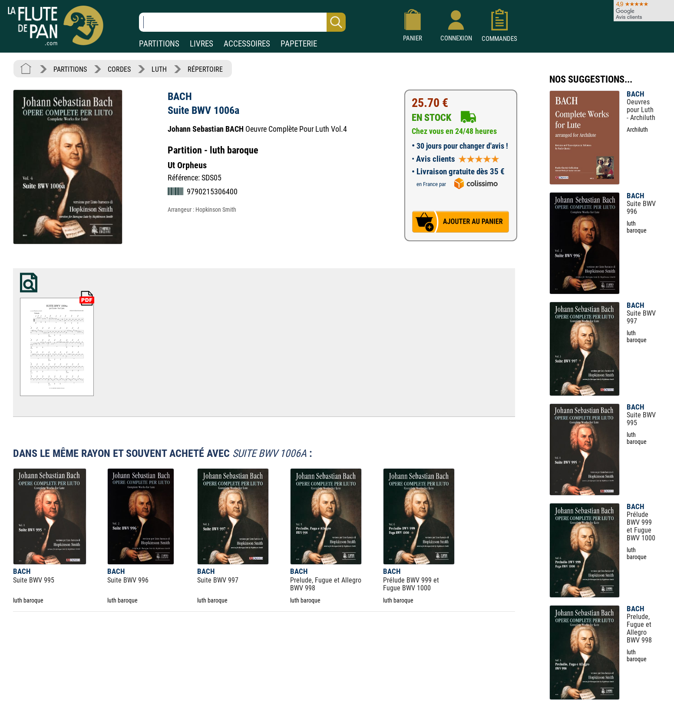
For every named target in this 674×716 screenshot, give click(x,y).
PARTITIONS (159, 44)
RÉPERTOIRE (205, 69)
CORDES (119, 69)
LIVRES (201, 44)
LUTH (159, 69)
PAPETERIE (299, 44)
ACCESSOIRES (247, 44)
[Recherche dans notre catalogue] (242, 22)
